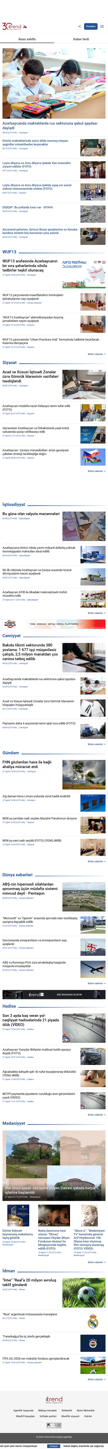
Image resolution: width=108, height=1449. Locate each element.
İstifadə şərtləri (48, 1416)
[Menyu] (102, 26)
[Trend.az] (14, 26)
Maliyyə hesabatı (47, 1410)
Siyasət (9, 362)
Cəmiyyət (11, 635)
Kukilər (88, 1416)
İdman (8, 1270)
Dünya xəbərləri (17, 874)
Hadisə (9, 1006)
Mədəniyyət (13, 1123)
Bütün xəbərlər (95, 354)
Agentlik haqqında (23, 1410)
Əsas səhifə (27, 39)
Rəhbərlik (67, 1410)
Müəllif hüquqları (25, 1416)
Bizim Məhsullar (86, 1410)
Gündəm (10, 752)
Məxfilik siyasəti (70, 1416)
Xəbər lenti (81, 39)
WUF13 (9, 251)
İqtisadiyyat (13, 504)
